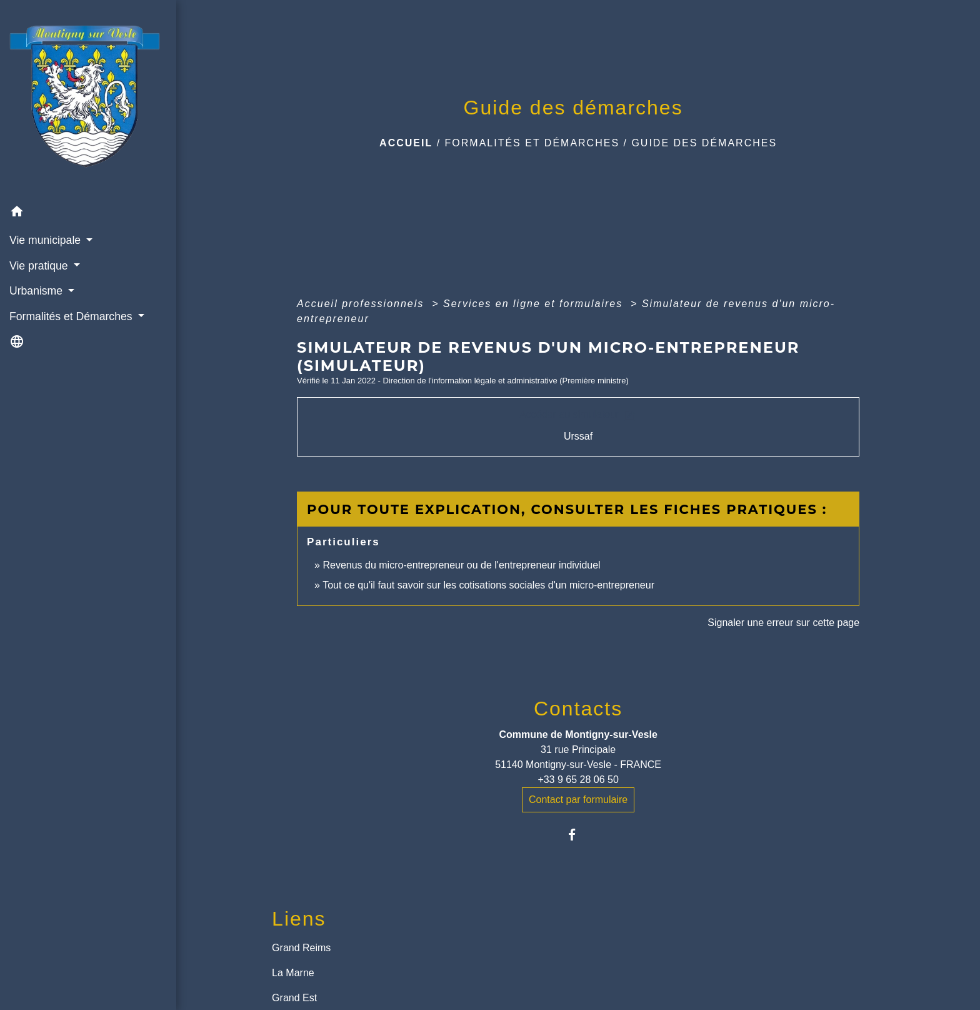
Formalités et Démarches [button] (72, 316)
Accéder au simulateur (578, 415)
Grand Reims (301, 947)
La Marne (293, 972)
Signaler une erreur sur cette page (783, 622)
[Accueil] (88, 99)
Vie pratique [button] (40, 266)
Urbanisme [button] (37, 291)
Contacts (578, 708)
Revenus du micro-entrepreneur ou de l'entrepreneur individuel (461, 565)
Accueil (405, 143)
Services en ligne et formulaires (535, 303)
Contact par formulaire (578, 799)
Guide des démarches (704, 143)
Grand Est (294, 997)
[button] (88, 213)
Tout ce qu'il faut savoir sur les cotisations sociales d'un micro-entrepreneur (488, 585)
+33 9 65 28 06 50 (578, 779)
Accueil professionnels (362, 303)
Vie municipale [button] (46, 240)
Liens (299, 918)
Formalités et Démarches (532, 143)
